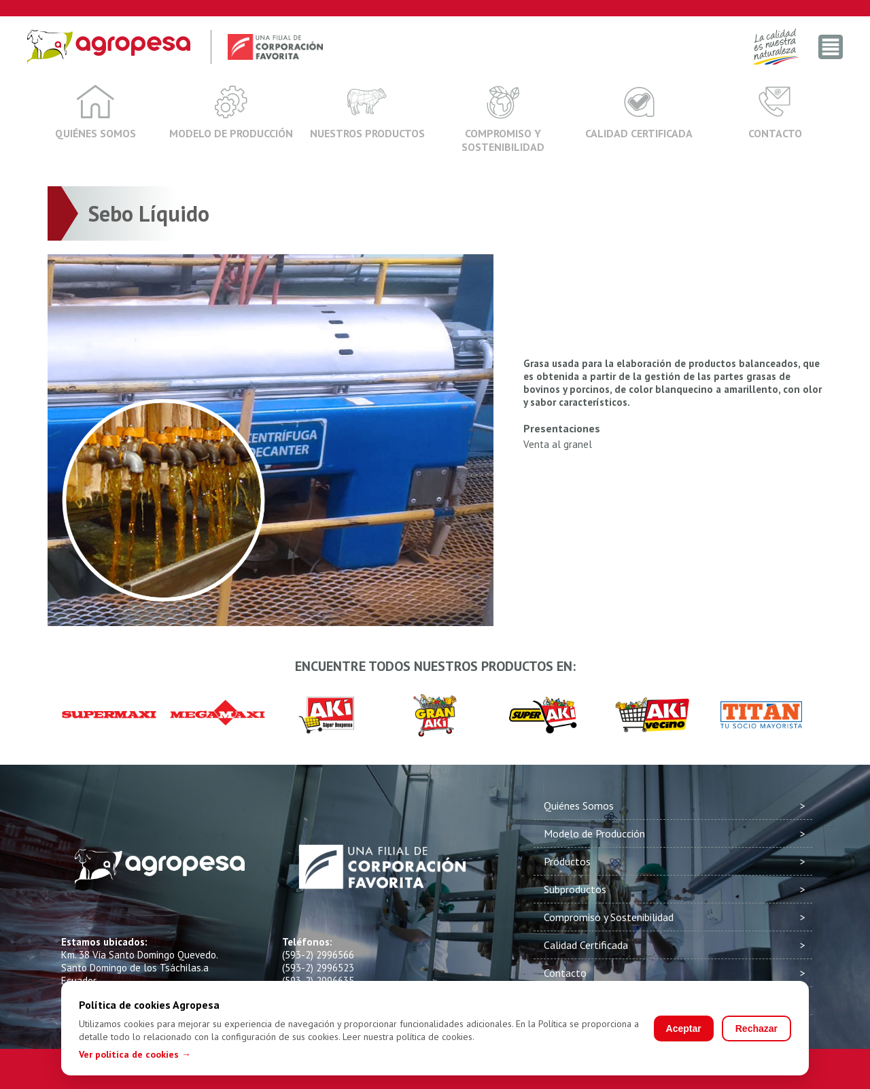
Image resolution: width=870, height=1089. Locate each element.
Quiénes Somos (95, 112)
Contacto (775, 112)
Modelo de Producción (231, 112)
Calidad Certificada (639, 112)
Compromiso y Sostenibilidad (503, 119)
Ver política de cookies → (135, 1054)
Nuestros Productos (367, 112)
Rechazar (756, 1028)
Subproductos (575, 889)
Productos (567, 861)
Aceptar (683, 1028)
